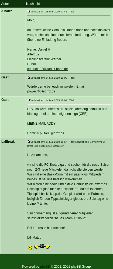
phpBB (45, 266)
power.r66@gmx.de (41, 91)
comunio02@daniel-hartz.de (47, 69)
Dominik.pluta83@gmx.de (45, 133)
